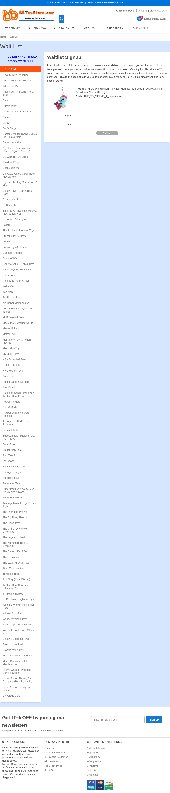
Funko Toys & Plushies (15, 247)
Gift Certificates (52, 761)
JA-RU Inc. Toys (12, 297)
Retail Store (50, 770)
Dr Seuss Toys (11, 205)
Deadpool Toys (11, 162)
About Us (49, 748)
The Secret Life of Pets (16, 551)
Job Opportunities (53, 766)
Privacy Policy (94, 761)
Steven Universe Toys (15, 466)
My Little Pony (11, 354)
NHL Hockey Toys (13, 370)
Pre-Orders (114, 28)
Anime (6, 100)
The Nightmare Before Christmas (15, 544)
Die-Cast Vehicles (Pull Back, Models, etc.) (19, 175)
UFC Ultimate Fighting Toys (18, 599)
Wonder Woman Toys (15, 619)
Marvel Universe (12, 328)
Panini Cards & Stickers (16, 381)
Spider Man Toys (12, 450)
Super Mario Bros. (13, 497)
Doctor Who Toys (12, 199)
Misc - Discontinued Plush (17, 655)
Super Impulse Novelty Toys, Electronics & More (19, 490)
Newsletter (92, 770)
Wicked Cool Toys (13, 613)
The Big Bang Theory (15, 517)
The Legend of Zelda (14, 537)
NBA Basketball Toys (14, 359)
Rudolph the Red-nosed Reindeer (16, 423)
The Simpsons (11, 557)
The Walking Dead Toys (16, 562)
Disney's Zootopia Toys (16, 639)
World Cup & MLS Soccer (17, 624)
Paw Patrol (9, 387)
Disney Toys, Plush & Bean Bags (18, 192)
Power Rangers (11, 401)
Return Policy (93, 757)
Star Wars (8, 461)
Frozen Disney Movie (15, 236)
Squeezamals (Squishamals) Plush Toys (19, 437)
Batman (7, 117)
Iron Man (8, 292)
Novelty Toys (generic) (15, 75)
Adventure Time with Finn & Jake (18, 93)
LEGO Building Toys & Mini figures (18, 310)
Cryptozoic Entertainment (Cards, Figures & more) (17, 150)
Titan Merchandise (13, 568)
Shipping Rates (94, 752)
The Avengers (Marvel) (15, 512)
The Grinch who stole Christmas (15, 530)
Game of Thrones (12, 253)
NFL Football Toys (13, 365)
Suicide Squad (11, 478)
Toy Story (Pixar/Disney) (16, 579)
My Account (159, 11)
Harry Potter (9, 275)
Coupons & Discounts (55, 752)
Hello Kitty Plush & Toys (16, 280)
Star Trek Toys (11, 455)
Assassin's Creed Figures (17, 111)
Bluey (6, 122)
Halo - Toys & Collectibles (17, 269)
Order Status (93, 774)
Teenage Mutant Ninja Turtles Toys (19, 505)
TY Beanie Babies (13, 593)
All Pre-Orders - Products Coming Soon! (17, 671)
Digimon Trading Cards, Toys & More (20, 184)
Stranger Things (12, 472)
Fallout (6, 225)
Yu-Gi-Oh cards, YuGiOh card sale (19, 632)
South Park (9, 444)
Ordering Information (97, 748)
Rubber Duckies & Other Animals (16, 414)
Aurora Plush (10, 106)
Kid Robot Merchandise (16, 303)
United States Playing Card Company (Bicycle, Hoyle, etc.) (20, 680)
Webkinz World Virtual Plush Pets (19, 606)
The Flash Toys (11, 523)
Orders (141, 11)
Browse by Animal (13, 644)
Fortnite (7, 241)
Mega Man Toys (12, 348)
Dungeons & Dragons (15, 219)
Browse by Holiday (13, 650)
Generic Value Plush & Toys (18, 264)
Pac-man (8, 376)
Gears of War (10, 258)
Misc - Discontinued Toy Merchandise (16, 662)
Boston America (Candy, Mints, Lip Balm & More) (20, 135)
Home (3, 37)
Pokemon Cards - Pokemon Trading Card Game (18, 394)
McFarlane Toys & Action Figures (17, 341)
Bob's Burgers (11, 128)
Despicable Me (11, 168)
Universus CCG (11, 695)
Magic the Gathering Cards (18, 323)
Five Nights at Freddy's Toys (18, 230)
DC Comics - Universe (15, 156)
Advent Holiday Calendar (17, 80)
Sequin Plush (10, 430)
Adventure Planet (12, 86)
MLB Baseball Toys (13, 317)
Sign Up (154, 719)
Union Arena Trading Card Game (17, 689)
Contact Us (92, 766)
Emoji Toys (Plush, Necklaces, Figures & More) (20, 212)
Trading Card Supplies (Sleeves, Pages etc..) (15, 586)
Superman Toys (11, 483)
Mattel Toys (9, 334)
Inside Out (8, 286)
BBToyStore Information (56, 757)
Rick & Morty (10, 407)
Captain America (12, 142)
